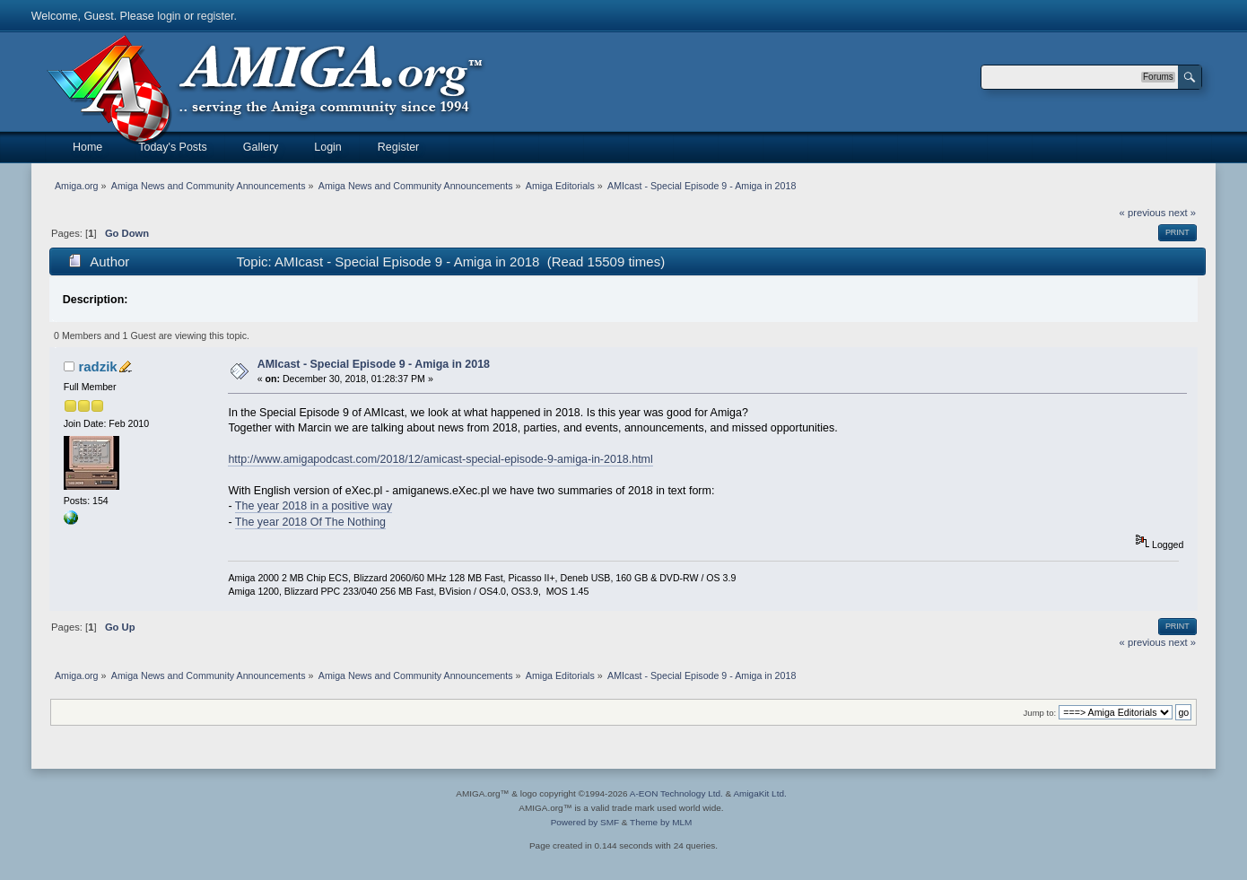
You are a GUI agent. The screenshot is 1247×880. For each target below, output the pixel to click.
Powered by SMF (585, 822)
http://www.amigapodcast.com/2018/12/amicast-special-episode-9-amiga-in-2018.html (440, 459)
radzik (97, 366)
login (168, 16)
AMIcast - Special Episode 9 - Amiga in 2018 (373, 364)
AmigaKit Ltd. (759, 793)
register (215, 16)
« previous (1143, 212)
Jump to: (1040, 713)
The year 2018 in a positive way (313, 506)
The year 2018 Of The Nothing (310, 522)
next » (1182, 212)
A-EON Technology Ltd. (676, 793)
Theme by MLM (661, 822)
